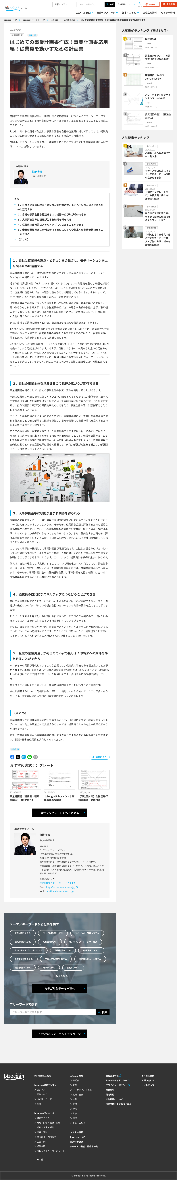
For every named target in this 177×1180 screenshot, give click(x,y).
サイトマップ (147, 1085)
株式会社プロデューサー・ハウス (56, 883)
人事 (75, 1113)
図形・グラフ (43, 1094)
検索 (110, 4)
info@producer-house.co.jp (60, 891)
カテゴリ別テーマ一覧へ (59, 988)
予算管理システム (63, 950)
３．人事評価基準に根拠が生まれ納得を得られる (44, 219)
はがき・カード (44, 1099)
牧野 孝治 (37, 171)
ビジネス (41, 1089)
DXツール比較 (83, 12)
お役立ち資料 (150, 12)
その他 (40, 1159)
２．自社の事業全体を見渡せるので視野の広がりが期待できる (51, 214)
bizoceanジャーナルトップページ (60, 1034)
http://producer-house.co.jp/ (60, 887)
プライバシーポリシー (116, 1085)
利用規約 (110, 1094)
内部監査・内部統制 (46, 1136)
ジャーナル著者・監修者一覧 (84, 1146)
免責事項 (110, 1089)
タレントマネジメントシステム (29, 950)
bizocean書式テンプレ (45, 1084)
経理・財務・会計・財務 (48, 1122)
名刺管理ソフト (50, 941)
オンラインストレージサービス (83, 941)
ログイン (151, 4)
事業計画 (32, 35)
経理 (75, 1118)
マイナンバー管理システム (87, 933)
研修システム (49, 967)
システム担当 (79, 1122)
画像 (39, 1103)
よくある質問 (147, 1075)
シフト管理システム (24, 958)
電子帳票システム (23, 933)
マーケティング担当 (82, 1089)
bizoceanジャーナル (44, 1113)
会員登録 (169, 4)
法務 (75, 1104)
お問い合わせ (147, 1080)
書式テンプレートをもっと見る (59, 813)
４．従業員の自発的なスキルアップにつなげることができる (50, 224)
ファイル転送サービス (53, 933)
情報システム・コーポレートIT (51, 1152)
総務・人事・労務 (45, 1127)
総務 (75, 1099)
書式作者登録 (76, 1141)
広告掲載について (124, 4)
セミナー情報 (168, 12)
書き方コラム (43, 1117)
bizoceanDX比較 (42, 1075)
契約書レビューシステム (90, 958)
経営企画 (41, 1146)
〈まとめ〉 (23, 239)
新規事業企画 (17, 35)
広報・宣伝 (78, 1094)
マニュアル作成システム (56, 958)
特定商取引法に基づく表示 (118, 1104)
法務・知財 (42, 1132)
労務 (75, 1108)
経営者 (76, 1080)
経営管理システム (23, 967)
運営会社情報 (112, 1075)
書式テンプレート (106, 12)
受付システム (73, 967)
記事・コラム (129, 12)
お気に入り (101, 757)
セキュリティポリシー (116, 1080)
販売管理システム (23, 941)
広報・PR (41, 1141)
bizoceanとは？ (78, 1137)
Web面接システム (91, 950)
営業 (75, 1085)
